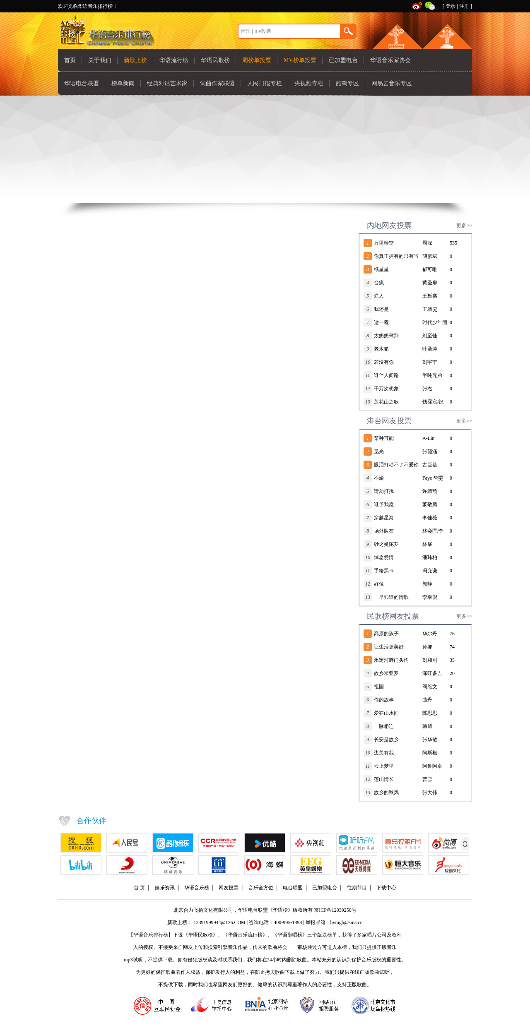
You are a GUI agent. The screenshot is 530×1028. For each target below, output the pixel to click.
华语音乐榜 (196, 888)
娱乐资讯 (165, 888)
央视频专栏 (308, 83)
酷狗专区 (347, 83)
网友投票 (228, 888)
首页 (70, 60)
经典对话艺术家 (167, 83)
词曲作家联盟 (217, 83)
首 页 (139, 888)
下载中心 (386, 888)
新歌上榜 (135, 60)
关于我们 (99, 60)
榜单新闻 (123, 83)
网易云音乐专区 (391, 83)
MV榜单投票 (300, 60)
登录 (450, 6)
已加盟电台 (343, 60)
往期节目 (357, 888)
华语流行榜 (173, 60)
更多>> (464, 225)
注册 (464, 6)
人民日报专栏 (264, 83)
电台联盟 (293, 888)
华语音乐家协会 (390, 60)
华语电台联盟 (81, 83)
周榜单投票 (256, 60)
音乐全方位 (260, 888)
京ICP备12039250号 (335, 910)
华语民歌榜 (215, 60)
